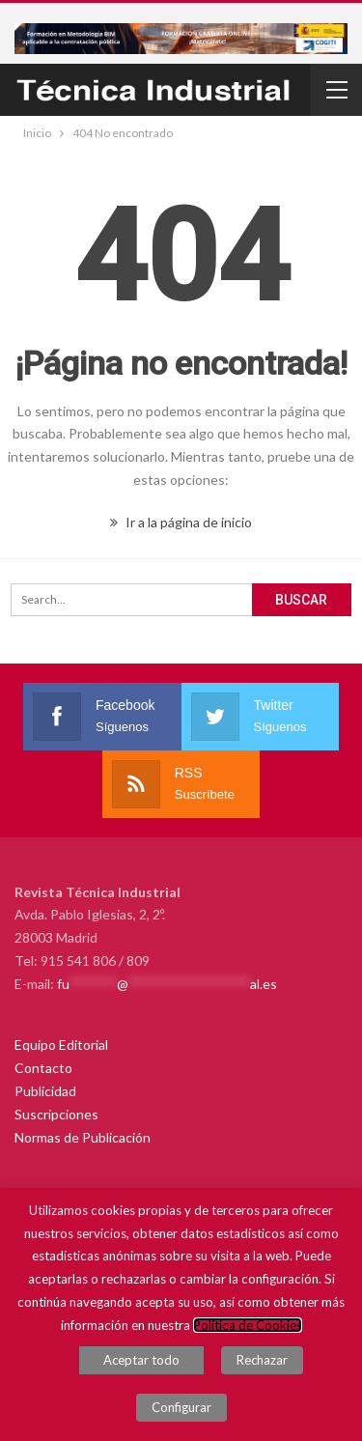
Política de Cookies (247, 1325)
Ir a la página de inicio (181, 522)
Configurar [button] (181, 1407)
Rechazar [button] (262, 1360)
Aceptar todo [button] (141, 1360)
